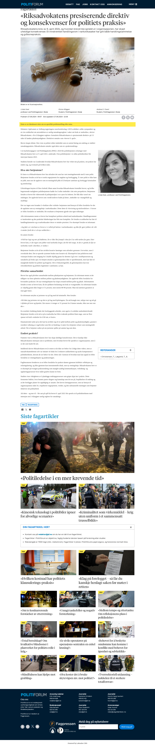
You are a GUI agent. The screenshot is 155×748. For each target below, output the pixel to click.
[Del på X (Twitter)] (128, 118)
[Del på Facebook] (123, 118)
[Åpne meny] (133, 4)
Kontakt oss (97, 4)
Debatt (70, 4)
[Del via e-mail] (132, 118)
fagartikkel (33, 406)
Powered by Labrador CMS (77, 745)
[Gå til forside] (42, 4)
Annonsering (114, 4)
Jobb (85, 4)
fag (23, 406)
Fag (78, 4)
